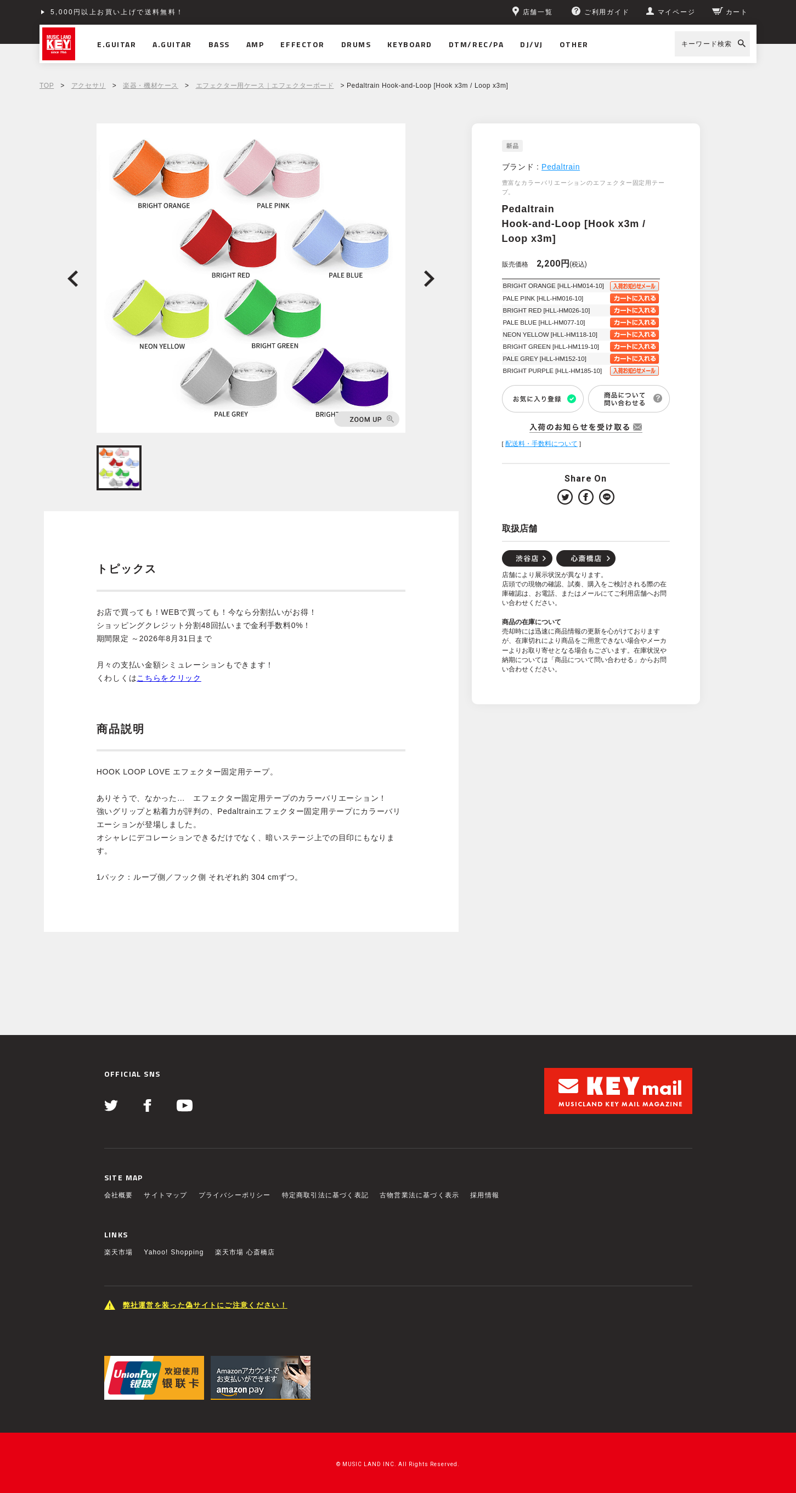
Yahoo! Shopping (174, 1252)
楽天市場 (118, 1252)
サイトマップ (165, 1195)
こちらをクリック (169, 678)
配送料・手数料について (541, 443)
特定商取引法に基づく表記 (325, 1195)
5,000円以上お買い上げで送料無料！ (117, 12)
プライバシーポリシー (235, 1195)
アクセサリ (88, 85)
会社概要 (118, 1195)
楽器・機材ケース (150, 85)
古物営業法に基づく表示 (419, 1195)
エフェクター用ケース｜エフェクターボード (265, 85)
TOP (46, 85)
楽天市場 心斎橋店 (245, 1252)
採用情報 (484, 1195)
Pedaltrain (560, 166)
